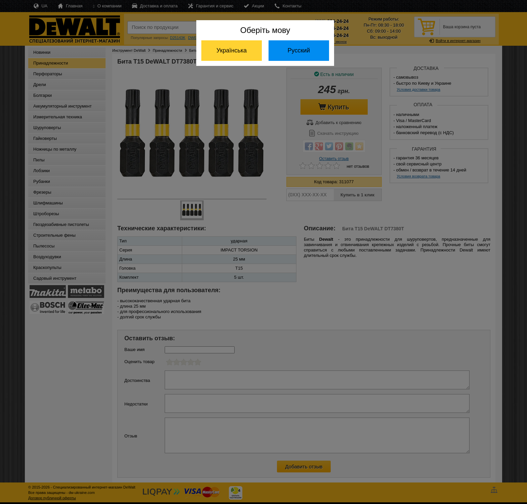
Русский (299, 50)
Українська (231, 50)
